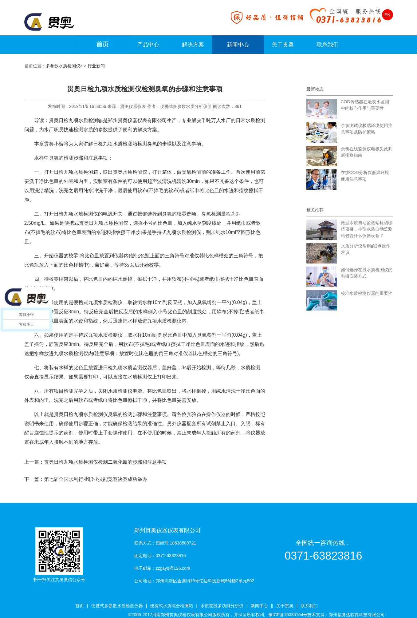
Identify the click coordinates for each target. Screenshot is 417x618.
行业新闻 (96, 65)
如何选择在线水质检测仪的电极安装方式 (366, 273)
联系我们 (328, 45)
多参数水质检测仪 (63, 65)
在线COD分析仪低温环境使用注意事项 (365, 175)
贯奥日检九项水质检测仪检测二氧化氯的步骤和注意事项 (105, 462)
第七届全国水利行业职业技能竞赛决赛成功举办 (95, 479)
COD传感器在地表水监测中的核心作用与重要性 (365, 105)
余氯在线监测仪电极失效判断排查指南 (366, 152)
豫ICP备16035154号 (288, 614)
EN (387, 14)
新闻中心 (238, 45)
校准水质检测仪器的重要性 (366, 293)
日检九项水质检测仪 (76, 213)
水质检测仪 (95, 414)
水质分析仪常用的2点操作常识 (366, 249)
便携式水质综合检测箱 (171, 605)
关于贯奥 (283, 45)
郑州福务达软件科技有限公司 (357, 614)
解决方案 (193, 45)
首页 (79, 605)
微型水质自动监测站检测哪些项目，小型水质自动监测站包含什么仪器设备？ (366, 229)
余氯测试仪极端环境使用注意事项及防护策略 (366, 128)
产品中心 (148, 45)
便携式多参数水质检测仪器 (117, 605)
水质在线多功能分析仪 (221, 605)
